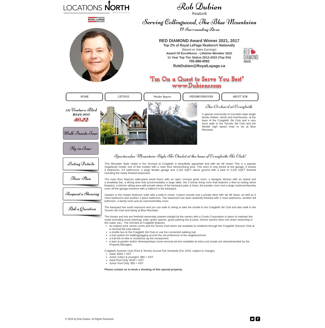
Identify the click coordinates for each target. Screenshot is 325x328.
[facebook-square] (258, 319)
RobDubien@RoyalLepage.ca (199, 66)
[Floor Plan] (80, 179)
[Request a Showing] (82, 194)
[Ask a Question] (82, 209)
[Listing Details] (80, 164)
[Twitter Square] (252, 319)
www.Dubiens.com (196, 86)
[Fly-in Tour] (80, 148)
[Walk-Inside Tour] (80, 133)
